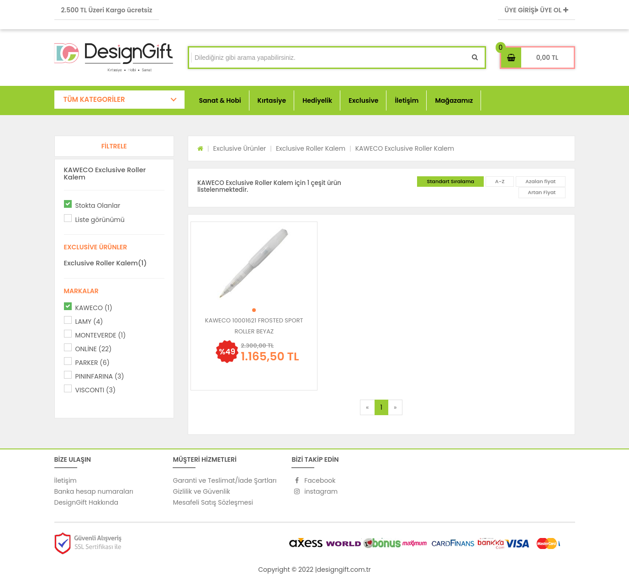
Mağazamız (454, 100)
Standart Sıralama (450, 181)
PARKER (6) (92, 362)
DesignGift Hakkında (86, 502)
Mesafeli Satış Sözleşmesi (213, 502)
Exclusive (363, 100)
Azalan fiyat (540, 181)
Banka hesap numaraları (93, 491)
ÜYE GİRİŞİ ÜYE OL (536, 10)
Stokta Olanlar (98, 205)
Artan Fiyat (542, 192)
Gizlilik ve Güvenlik (201, 491)
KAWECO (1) (93, 307)
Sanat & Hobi (220, 100)
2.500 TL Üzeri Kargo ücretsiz (107, 10)
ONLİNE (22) (93, 348)
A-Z (500, 181)
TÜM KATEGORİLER (94, 99)
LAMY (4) (89, 321)
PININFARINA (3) (99, 376)
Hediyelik (317, 100)
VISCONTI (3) (95, 390)
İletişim (406, 100)
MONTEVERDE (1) (100, 335)
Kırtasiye (272, 100)
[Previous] (367, 407)
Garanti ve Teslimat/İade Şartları (224, 480)
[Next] (395, 407)
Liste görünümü (100, 219)
